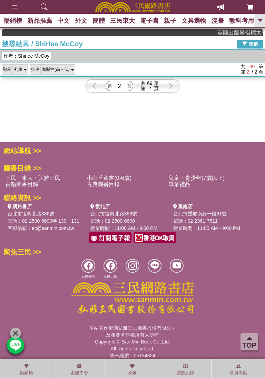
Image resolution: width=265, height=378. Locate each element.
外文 (81, 20)
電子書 (149, 20)
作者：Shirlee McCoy (26, 56)
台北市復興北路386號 (31, 213)
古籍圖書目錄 (21, 184)
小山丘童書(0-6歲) (109, 178)
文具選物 (193, 20)
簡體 (98, 20)
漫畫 (218, 20)
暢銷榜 (12, 20)
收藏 (132, 369)
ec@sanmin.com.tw (53, 228)
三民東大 (122, 20)
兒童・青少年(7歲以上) (196, 178)
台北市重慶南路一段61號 (200, 213)
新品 (39, 20)
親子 (170, 20)
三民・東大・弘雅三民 (32, 178)
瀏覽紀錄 (185, 369)
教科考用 (241, 20)
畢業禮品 (179, 184)
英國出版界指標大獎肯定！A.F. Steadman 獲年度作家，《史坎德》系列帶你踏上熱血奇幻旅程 (243, 33)
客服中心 (79, 369)
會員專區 (238, 369)
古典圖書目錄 (103, 184)
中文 (63, 20)
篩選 (250, 44)
